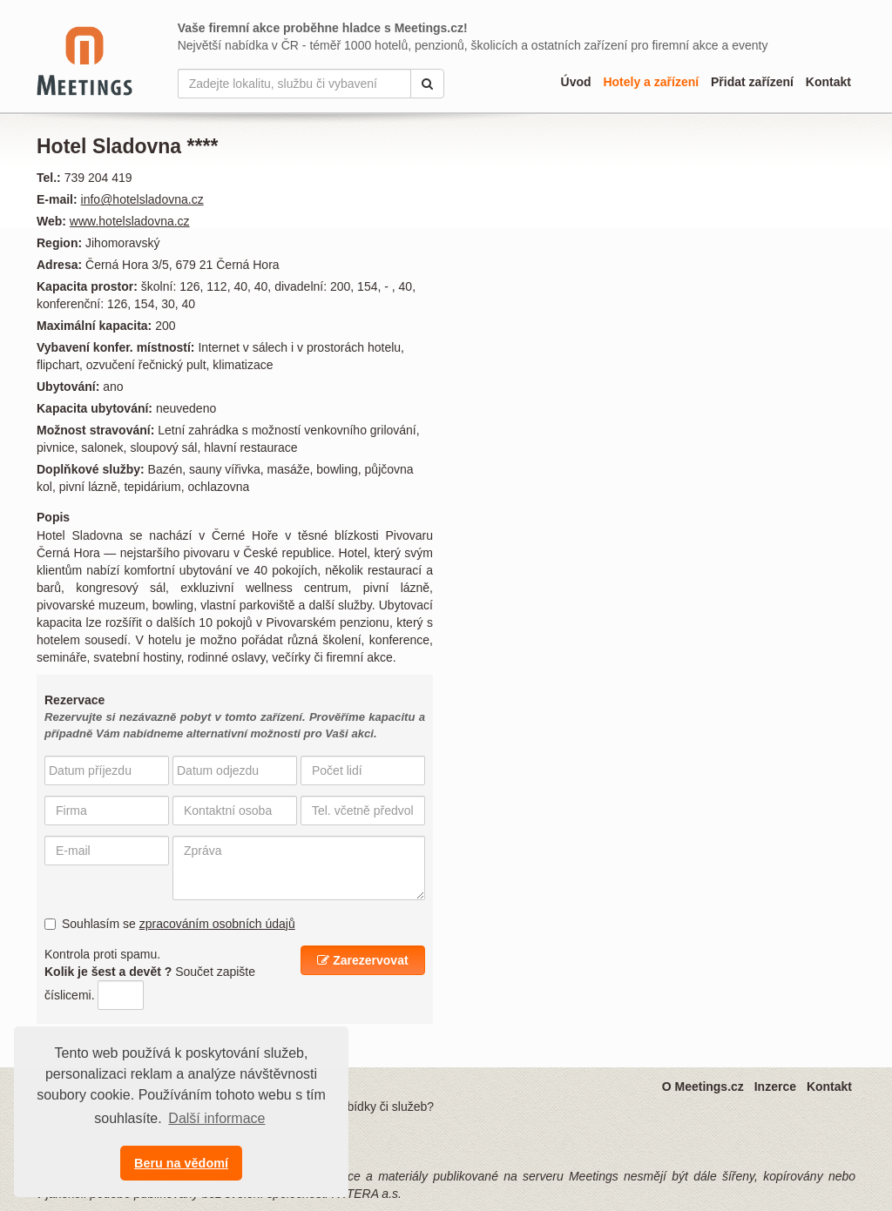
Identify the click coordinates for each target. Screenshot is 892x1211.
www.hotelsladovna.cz (130, 221)
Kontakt (828, 82)
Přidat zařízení (752, 82)
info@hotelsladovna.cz (142, 199)
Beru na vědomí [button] (181, 1163)
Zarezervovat (362, 960)
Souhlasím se (169, 924)
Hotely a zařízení (651, 82)
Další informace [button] (216, 1118)
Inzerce (775, 1086)
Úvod (576, 82)
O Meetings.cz (703, 1086)
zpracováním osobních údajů (217, 924)
